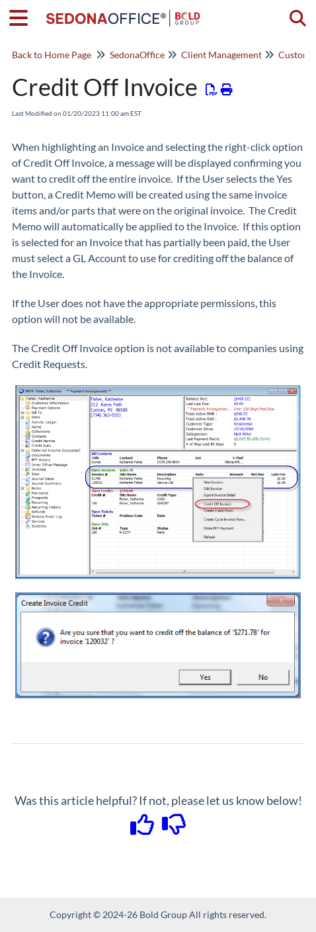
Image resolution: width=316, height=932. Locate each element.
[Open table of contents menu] (23, 16)
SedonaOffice (137, 54)
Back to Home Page (51, 54)
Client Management (221, 54)
